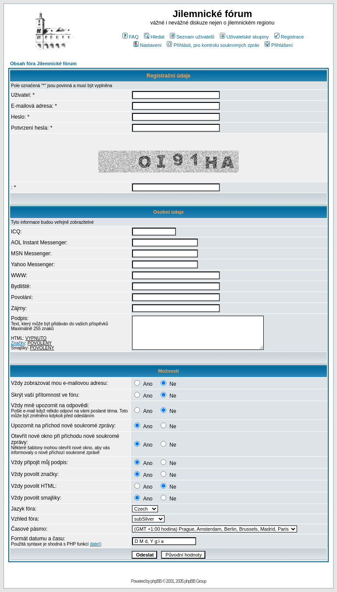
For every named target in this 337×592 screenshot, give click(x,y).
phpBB (156, 581)
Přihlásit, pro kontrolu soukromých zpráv (213, 45)
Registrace (289, 36)
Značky (18, 343)
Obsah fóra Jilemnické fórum (43, 63)
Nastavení (147, 45)
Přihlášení (279, 45)
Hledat (154, 36)
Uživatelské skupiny (244, 36)
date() (95, 544)
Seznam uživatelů (192, 36)
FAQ (130, 36)
